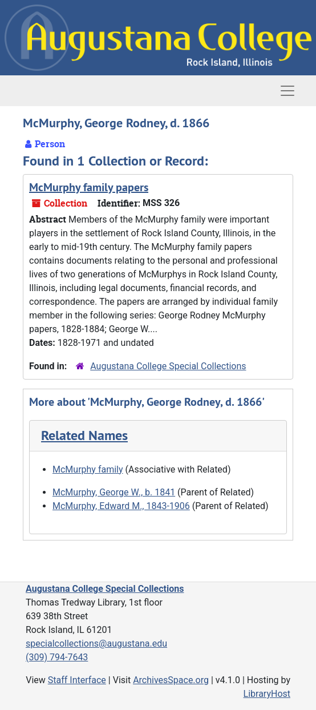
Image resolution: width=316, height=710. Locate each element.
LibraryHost (267, 693)
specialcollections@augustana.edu (96, 643)
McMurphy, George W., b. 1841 (113, 492)
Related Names (84, 435)
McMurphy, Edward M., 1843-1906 (121, 506)
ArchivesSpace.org (171, 680)
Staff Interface (77, 680)
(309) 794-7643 (57, 657)
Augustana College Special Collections (168, 366)
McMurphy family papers (88, 187)
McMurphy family (87, 469)
